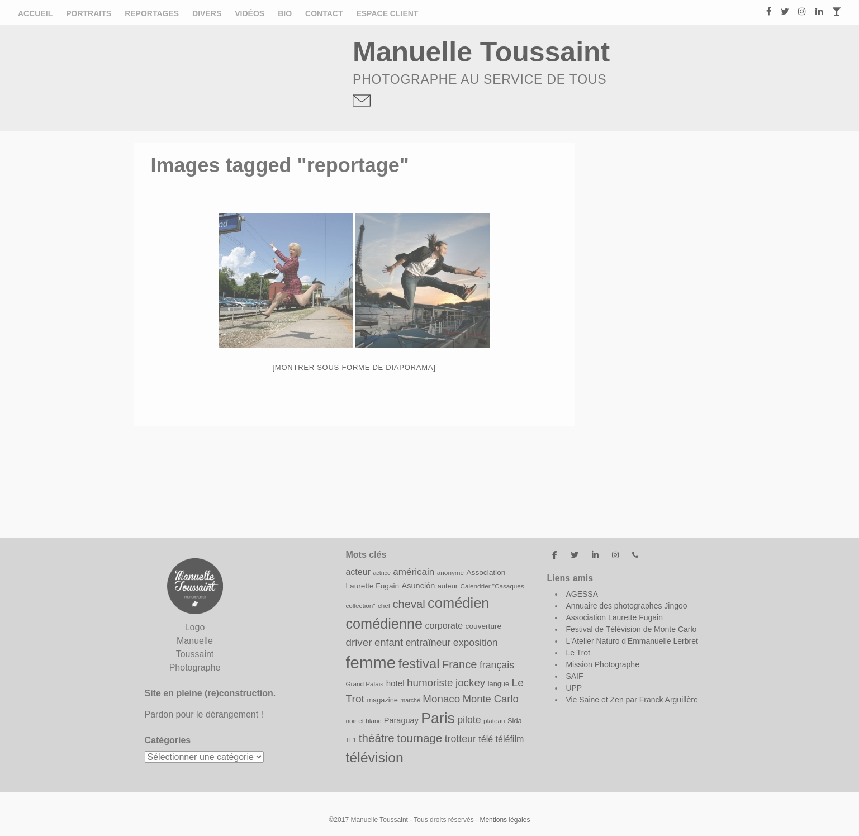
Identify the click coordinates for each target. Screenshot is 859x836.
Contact (324, 13)
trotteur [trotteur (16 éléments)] (460, 738)
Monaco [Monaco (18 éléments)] (441, 699)
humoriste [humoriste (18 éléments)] (430, 682)
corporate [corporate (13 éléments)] (444, 625)
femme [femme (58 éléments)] (370, 662)
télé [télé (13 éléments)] (485, 739)
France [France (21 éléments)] (459, 664)
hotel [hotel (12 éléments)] (395, 683)
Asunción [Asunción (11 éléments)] (418, 585)
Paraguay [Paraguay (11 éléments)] (401, 720)
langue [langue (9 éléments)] (498, 684)
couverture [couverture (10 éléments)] (484, 626)
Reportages (152, 13)
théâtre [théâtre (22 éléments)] (377, 738)
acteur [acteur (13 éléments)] (358, 572)
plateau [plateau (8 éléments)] (494, 720)
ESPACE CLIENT (387, 13)
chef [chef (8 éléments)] (384, 605)
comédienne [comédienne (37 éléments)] (384, 623)
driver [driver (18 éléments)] (358, 642)
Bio (285, 13)
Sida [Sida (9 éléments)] (514, 720)
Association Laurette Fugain (614, 617)
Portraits (88, 13)
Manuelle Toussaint (481, 52)
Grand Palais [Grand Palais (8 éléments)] (364, 683)
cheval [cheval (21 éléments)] (409, 604)
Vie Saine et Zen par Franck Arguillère (631, 699)
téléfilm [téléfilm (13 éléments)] (510, 739)
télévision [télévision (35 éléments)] (374, 757)
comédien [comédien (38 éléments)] (458, 603)
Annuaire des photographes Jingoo (626, 605)
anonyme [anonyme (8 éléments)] (450, 572)
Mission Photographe (602, 664)
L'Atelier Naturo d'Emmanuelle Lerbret (631, 640)
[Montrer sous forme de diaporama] (354, 367)
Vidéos (249, 13)
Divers (206, 13)
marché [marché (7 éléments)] (410, 700)
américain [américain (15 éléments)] (413, 572)
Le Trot (578, 652)
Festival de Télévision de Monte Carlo (631, 629)
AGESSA (582, 594)
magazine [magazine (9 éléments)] (382, 700)
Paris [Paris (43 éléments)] (437, 718)
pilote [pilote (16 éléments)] (469, 719)
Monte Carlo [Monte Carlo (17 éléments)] (491, 699)
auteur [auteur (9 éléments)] (448, 586)
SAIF (574, 676)
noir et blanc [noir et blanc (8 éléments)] (363, 720)
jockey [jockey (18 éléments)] (470, 682)
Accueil (35, 13)
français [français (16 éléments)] (497, 665)
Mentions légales (505, 820)
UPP (574, 687)
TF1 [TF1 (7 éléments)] (350, 740)
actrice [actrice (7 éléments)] (381, 572)
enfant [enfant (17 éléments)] (388, 642)
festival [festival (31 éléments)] (419, 663)
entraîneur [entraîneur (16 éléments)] (427, 642)
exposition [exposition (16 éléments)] (475, 642)
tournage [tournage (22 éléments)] (419, 738)
